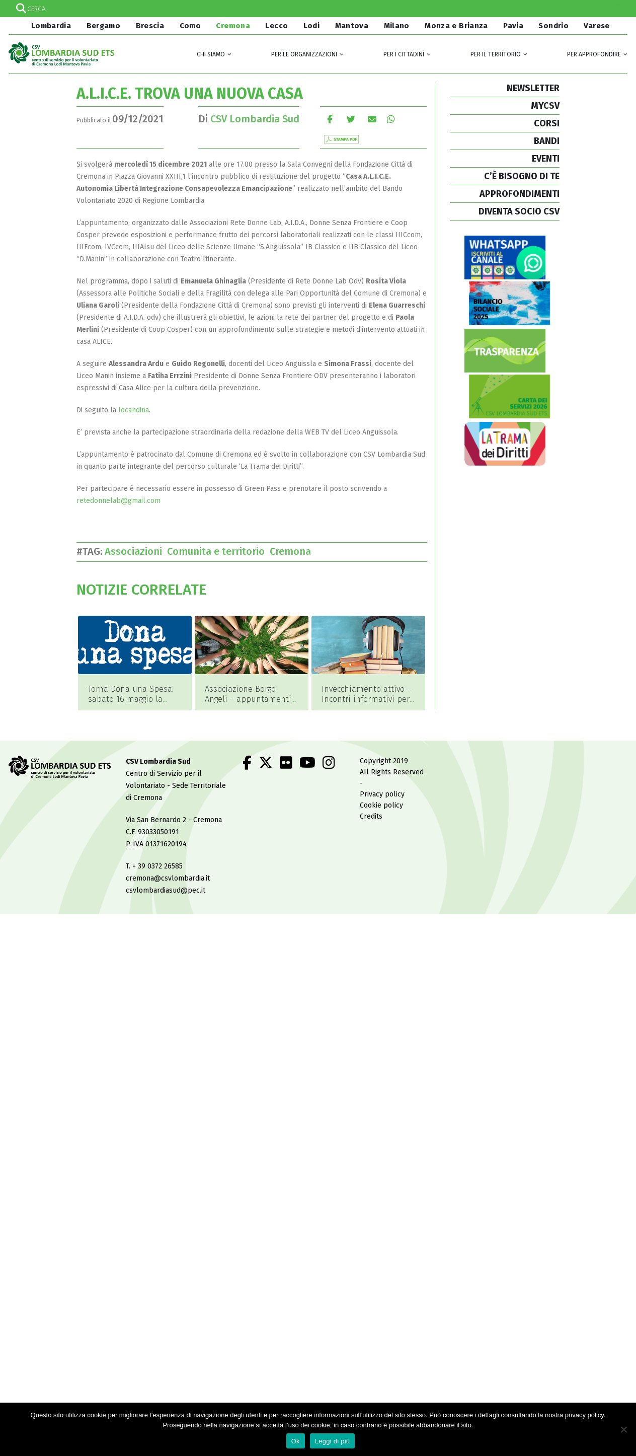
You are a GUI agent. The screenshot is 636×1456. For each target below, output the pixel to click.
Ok (295, 1441)
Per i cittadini (403, 54)
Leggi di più (332, 1441)
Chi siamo (211, 54)
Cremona (233, 25)
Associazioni (136, 551)
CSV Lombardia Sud (254, 119)
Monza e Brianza (456, 25)
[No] (623, 1429)
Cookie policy (381, 806)
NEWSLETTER (533, 88)
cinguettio (351, 119)
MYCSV (545, 105)
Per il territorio (495, 54)
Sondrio (553, 25)
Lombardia (50, 25)
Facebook (330, 119)
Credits (371, 817)
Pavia (513, 25)
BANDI (547, 141)
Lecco (276, 25)
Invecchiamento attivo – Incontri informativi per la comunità (366, 699)
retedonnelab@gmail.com (118, 500)
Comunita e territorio (218, 551)
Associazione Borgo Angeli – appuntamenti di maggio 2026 (248, 699)
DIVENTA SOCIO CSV (519, 211)
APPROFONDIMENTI (520, 193)
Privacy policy (382, 794)
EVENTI (546, 158)
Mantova (352, 25)
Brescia (150, 25)
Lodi (311, 25)
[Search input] (317, 8)
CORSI (547, 123)
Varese (596, 25)
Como (190, 25)
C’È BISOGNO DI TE (522, 176)
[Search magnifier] (618, 8)
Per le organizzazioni (304, 54)
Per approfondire (594, 54)
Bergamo (104, 25)
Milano (397, 25)
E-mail (372, 119)
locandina (133, 410)
